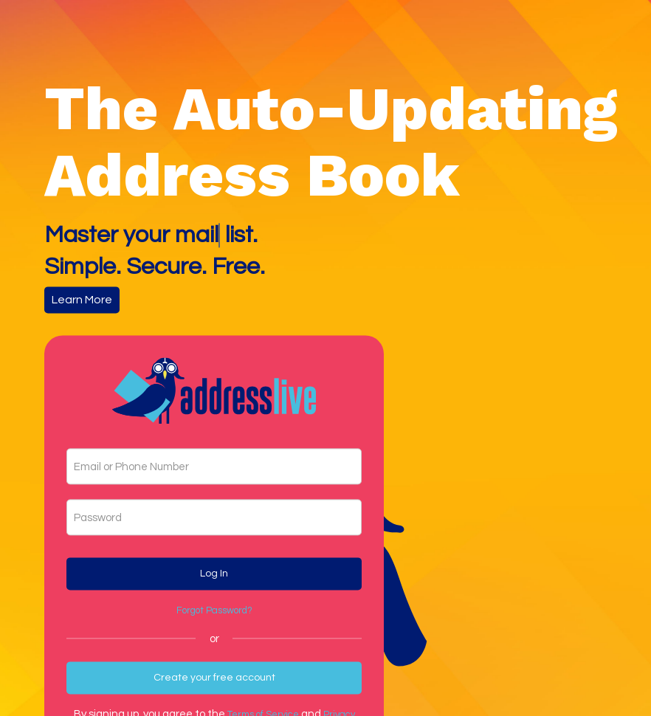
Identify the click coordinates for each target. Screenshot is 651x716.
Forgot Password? (214, 610)
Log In (214, 573)
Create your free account (214, 677)
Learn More (82, 300)
